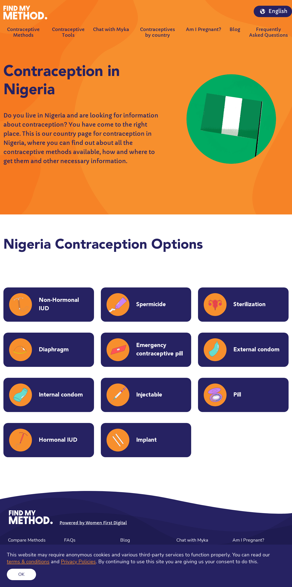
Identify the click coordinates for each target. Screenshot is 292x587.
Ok (21, 574)
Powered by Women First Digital (93, 522)
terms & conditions (28, 561)
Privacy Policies (78, 561)
